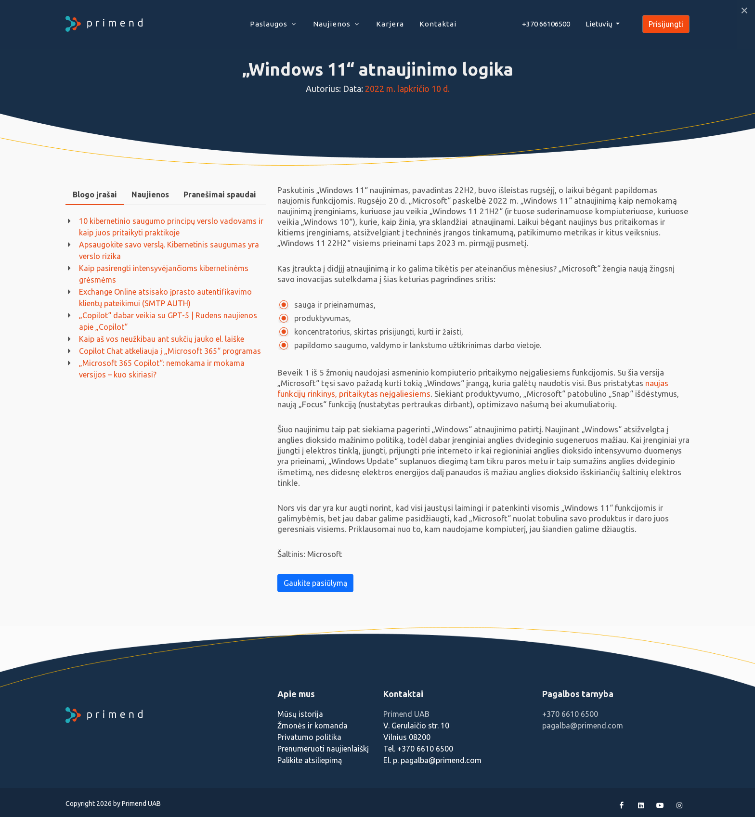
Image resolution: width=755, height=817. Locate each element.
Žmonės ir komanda (312, 725)
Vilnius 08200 (406, 737)
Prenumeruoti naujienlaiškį (323, 748)
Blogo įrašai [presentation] (95, 194)
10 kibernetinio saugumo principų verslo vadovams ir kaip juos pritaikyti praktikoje (171, 227)
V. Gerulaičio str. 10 (416, 725)
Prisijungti (666, 24)
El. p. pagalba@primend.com (432, 760)
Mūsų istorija (300, 714)
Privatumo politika (309, 737)
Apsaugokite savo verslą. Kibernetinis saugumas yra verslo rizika (169, 250)
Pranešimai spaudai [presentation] (219, 194)
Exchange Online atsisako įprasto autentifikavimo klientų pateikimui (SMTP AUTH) (165, 297)
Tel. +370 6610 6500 (418, 748)
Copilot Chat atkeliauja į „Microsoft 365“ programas (170, 351)
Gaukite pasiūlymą (315, 583)
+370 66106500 (546, 24)
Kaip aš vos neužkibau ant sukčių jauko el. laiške (161, 339)
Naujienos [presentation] (150, 194)
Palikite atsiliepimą (309, 760)
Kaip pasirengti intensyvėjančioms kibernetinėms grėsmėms (163, 274)
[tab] (94, 195)
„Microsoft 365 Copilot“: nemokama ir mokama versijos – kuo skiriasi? (162, 369)
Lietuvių (600, 24)
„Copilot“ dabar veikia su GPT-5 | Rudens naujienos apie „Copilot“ (168, 321)
